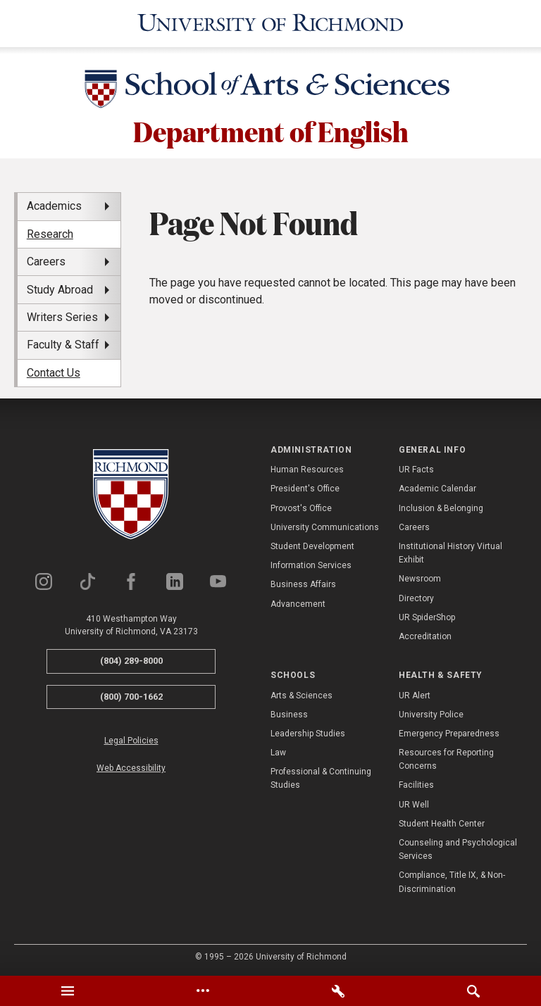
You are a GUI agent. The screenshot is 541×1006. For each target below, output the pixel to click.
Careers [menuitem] (46, 259)
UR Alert (414, 693)
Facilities (416, 783)
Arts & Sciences (301, 693)
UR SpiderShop (427, 615)
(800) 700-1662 (131, 694)
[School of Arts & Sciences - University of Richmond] (270, 89)
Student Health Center (442, 821)
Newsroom (420, 576)
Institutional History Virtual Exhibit (450, 550)
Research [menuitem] (50, 232)
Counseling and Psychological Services (458, 847)
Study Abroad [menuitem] (60, 287)
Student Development (312, 544)
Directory (416, 596)
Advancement (297, 601)
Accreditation (425, 634)
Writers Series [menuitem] (62, 315)
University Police (431, 712)
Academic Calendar (437, 486)
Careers (414, 525)
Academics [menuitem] (54, 203)
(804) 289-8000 (131, 658)
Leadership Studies (307, 731)
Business (289, 712)
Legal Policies (131, 738)
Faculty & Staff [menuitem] (63, 342)
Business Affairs (303, 582)
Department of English (271, 128)
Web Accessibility (131, 766)
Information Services (311, 563)
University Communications (324, 525)
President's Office (305, 486)
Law (278, 750)
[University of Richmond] (270, 22)
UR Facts (416, 467)
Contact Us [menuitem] (53, 370)
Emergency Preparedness (449, 731)
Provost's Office (301, 505)
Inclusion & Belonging (441, 505)
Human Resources (307, 467)
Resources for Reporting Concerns (446, 757)
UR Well (414, 802)
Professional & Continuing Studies (320, 776)
